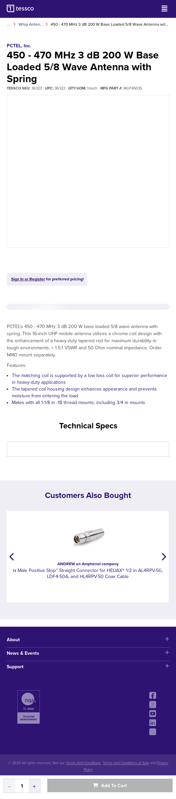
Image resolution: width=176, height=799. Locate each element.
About (88, 640)
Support (88, 667)
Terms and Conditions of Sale (126, 763)
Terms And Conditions (83, 763)
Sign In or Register (28, 279)
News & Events (88, 653)
